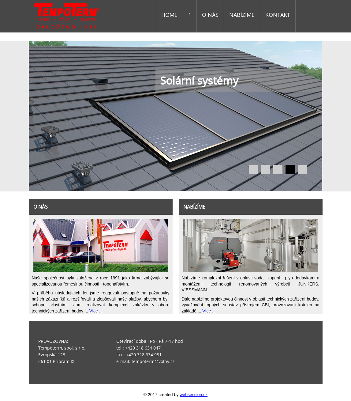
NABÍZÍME (242, 14)
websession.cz (193, 394)
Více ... (96, 310)
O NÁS (210, 14)
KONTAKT (277, 14)
